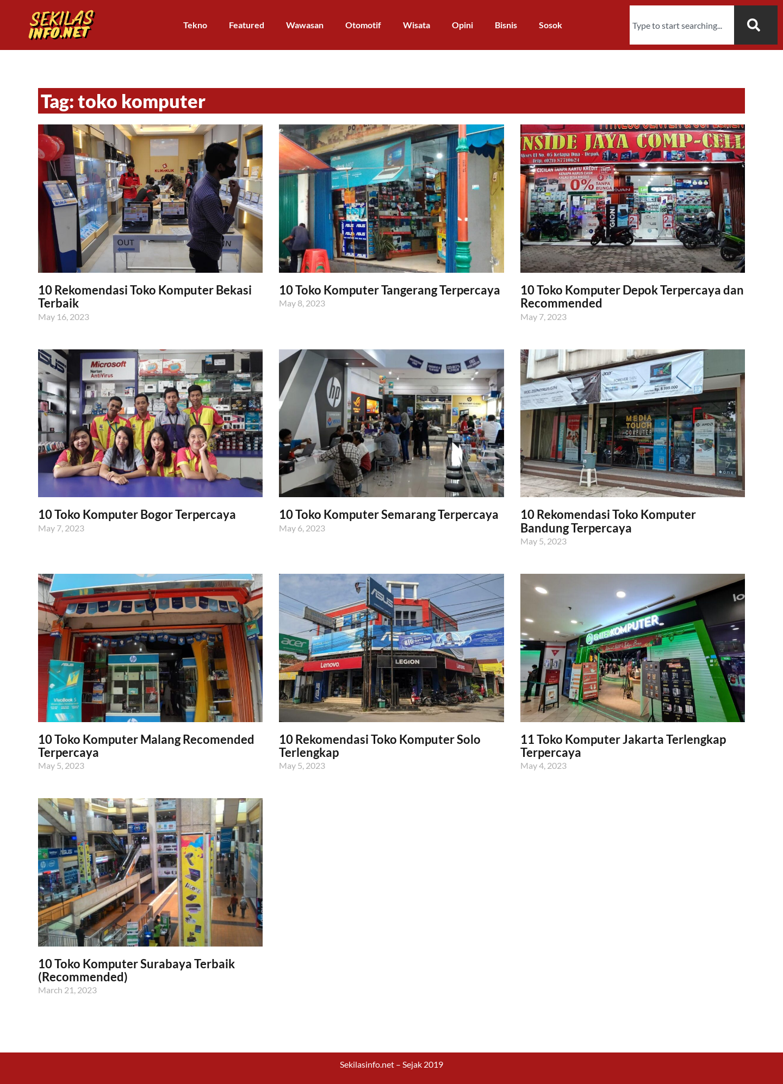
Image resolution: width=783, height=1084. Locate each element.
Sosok (550, 25)
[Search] (756, 25)
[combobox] (682, 25)
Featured (246, 25)
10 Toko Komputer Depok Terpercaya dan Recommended (632, 296)
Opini (462, 25)
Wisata (416, 25)
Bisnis (506, 25)
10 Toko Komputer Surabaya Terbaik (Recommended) (136, 970)
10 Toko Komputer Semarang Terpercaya (389, 514)
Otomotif (363, 25)
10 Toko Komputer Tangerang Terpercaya (389, 290)
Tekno (195, 25)
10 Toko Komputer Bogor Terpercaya (137, 514)
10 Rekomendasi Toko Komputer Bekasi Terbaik (145, 296)
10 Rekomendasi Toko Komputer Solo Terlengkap (380, 746)
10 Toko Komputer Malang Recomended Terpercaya (146, 746)
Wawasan (305, 25)
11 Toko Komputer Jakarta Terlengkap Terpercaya (623, 746)
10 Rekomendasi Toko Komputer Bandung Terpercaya (608, 521)
